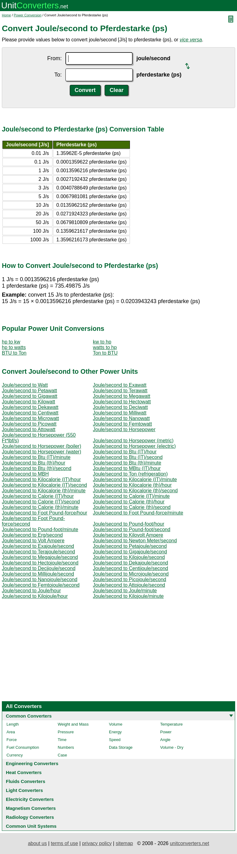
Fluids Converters (25, 781)
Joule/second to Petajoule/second (130, 546)
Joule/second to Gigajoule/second (130, 551)
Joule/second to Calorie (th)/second (132, 507)
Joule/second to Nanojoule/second (39, 579)
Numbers (66, 747)
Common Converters (29, 716)
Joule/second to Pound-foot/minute (40, 529)
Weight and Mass (73, 724)
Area (10, 732)
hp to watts (14, 347)
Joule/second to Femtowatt (122, 424)
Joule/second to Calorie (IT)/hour (38, 496)
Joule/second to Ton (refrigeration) (130, 474)
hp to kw (11, 341)
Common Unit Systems (31, 826)
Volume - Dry (171, 747)
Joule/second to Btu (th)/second (36, 468)
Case (62, 755)
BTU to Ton (14, 353)
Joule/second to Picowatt (29, 424)
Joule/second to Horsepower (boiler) (41, 446)
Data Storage (121, 747)
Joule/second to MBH (25, 474)
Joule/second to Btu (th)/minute (127, 462)
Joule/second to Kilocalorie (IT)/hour (41, 479)
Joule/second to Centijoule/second (130, 568)
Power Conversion (28, 15)
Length (12, 724)
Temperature (171, 724)
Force (11, 739)
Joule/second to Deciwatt (120, 407)
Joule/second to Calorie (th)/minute (40, 507)
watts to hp (105, 347)
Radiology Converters (30, 817)
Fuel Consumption (22, 747)
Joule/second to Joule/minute (125, 590)
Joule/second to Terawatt (120, 390)
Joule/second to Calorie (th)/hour (128, 501)
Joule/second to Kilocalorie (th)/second (135, 490)
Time (62, 739)
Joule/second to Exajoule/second (38, 546)
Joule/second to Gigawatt (29, 396)
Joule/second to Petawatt (29, 390)
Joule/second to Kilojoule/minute (128, 596)
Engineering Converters (32, 763)
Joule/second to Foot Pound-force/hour (44, 512)
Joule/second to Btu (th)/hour (33, 462)
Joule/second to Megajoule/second (40, 557)
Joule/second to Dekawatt (30, 407)
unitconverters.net (189, 843)
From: (54, 58)
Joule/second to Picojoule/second (129, 579)
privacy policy (97, 843)
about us (37, 843)
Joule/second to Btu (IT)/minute (36, 457)
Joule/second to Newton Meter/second (135, 540)
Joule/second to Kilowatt (28, 401)
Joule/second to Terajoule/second (38, 551)
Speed (115, 739)
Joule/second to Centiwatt (30, 412)
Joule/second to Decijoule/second (38, 568)
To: (58, 75)
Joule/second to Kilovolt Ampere (128, 535)
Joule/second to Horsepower (124, 429)
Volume (115, 724)
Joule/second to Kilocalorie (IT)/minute (135, 479)
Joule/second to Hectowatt (122, 401)
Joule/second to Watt (25, 385)
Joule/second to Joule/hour (31, 590)
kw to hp (102, 341)
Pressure (66, 732)
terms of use (64, 843)
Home (6, 15)
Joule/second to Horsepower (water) (41, 451)
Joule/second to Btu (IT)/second (128, 457)
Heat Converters (24, 772)
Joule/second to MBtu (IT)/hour (127, 468)
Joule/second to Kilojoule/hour (35, 596)
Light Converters (24, 790)
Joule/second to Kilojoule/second (129, 557)
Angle (165, 739)
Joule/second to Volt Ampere (33, 540)
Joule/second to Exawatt (119, 385)
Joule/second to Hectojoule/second (40, 562)
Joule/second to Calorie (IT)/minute (131, 496)
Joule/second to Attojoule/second (129, 585)
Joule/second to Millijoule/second (38, 574)
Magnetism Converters (31, 808)
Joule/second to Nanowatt (121, 418)
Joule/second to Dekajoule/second (130, 562)
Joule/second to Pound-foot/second (131, 529)
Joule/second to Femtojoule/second (41, 585)
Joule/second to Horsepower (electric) (134, 446)
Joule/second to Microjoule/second (130, 574)
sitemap (124, 843)
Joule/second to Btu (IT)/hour (124, 451)
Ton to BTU (105, 353)
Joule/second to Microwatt (30, 418)
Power (166, 732)
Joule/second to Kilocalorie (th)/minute (43, 490)
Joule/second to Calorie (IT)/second (41, 501)
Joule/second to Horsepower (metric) (133, 440)
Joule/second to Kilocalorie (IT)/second (44, 485)
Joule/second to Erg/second (32, 535)
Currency (14, 755)
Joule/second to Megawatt (121, 396)
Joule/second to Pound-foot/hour (128, 524)
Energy (115, 732)
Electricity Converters (30, 799)
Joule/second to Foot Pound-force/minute (138, 512)
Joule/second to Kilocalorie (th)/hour (132, 485)
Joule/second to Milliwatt (119, 412)
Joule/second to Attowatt (28, 429)
